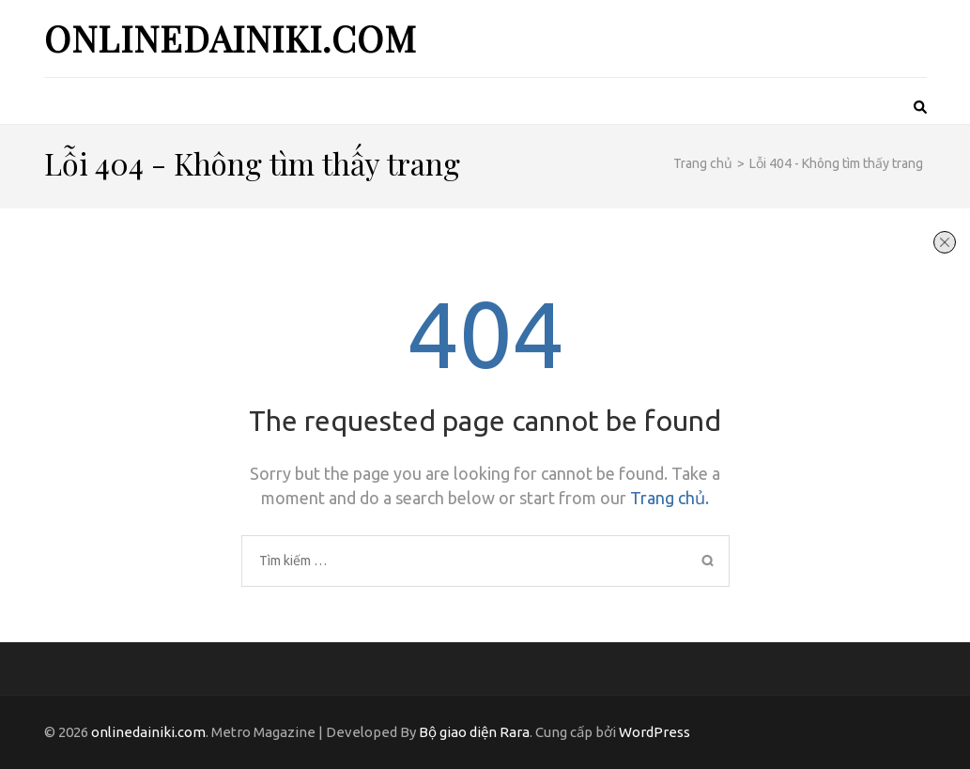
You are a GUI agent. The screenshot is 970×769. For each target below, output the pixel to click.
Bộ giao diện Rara (474, 732)
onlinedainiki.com (230, 38)
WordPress (654, 732)
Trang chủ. (669, 497)
